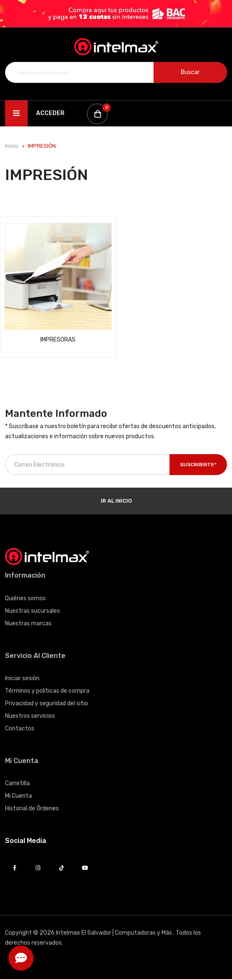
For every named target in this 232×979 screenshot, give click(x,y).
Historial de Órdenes (32, 808)
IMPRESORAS (58, 339)
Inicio (11, 146)
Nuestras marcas (28, 623)
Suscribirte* (198, 465)
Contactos (19, 728)
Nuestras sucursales (32, 610)
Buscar (190, 72)
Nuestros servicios (30, 715)
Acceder (50, 113)
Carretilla (17, 783)
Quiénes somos (25, 598)
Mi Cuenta (18, 795)
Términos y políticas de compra (47, 690)
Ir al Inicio (116, 501)
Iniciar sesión (22, 678)
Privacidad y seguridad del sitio (46, 703)
